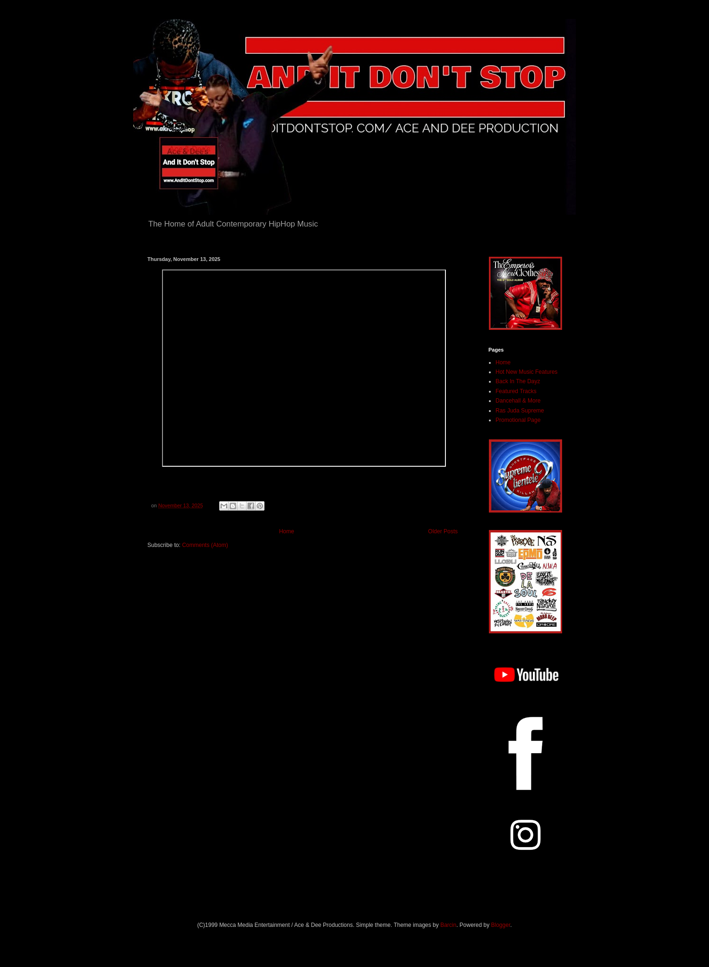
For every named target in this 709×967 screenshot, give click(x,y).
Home (286, 531)
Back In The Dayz (517, 381)
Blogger (501, 925)
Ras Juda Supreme (519, 410)
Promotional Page (517, 420)
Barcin (448, 925)
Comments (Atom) (205, 545)
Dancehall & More (517, 400)
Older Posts (443, 531)
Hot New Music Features (526, 372)
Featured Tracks (516, 391)
